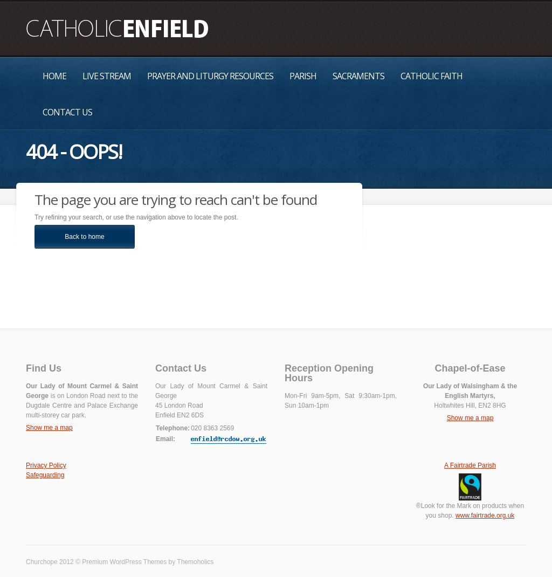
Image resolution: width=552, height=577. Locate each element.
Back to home (84, 237)
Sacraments (358, 76)
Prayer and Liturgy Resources (210, 76)
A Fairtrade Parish (470, 465)
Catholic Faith (432, 76)
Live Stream (106, 76)
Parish (302, 76)
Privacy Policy (46, 465)
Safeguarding (45, 475)
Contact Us (67, 112)
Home (54, 76)
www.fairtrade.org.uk (485, 515)
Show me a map (49, 427)
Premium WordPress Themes (124, 562)
